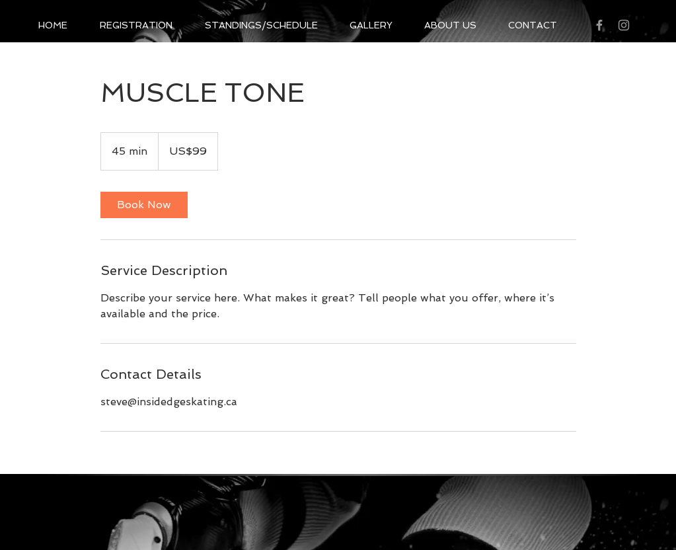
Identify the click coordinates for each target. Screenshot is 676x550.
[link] (144, 205)
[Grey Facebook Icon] (599, 25)
